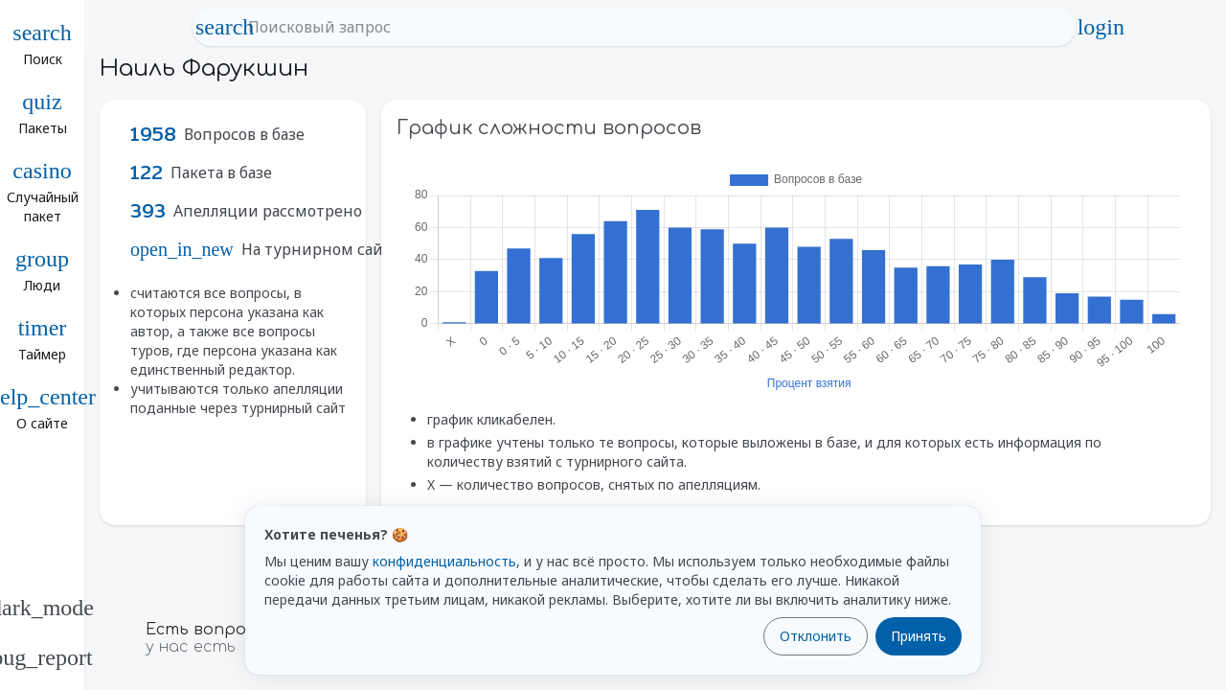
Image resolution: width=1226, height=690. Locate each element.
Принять (918, 636)
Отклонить (815, 636)
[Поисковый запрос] (651, 26)
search (225, 26)
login (1100, 26)
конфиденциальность (444, 561)
